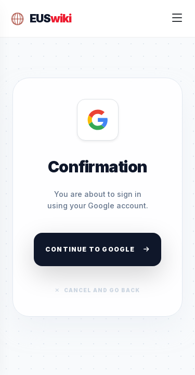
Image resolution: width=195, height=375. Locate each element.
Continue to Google (97, 249)
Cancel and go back (97, 290)
